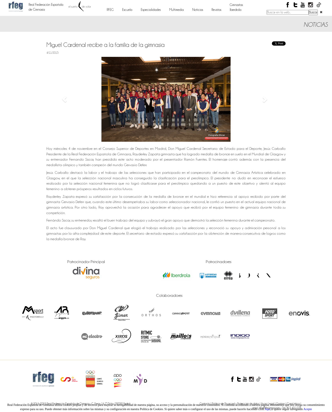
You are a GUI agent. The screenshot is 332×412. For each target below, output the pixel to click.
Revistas (216, 9)
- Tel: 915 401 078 (291, 407)
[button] (64, 99)
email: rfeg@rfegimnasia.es (266, 407)
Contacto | (206, 403)
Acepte (307, 409)
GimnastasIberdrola (236, 7)
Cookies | (281, 403)
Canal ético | (294, 403)
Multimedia (176, 9)
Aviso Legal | (268, 403)
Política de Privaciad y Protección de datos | (236, 403)
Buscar (313, 12)
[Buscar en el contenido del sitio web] (287, 12)
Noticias (197, 9)
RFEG (110, 9)
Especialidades (151, 9)
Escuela (127, 9)
